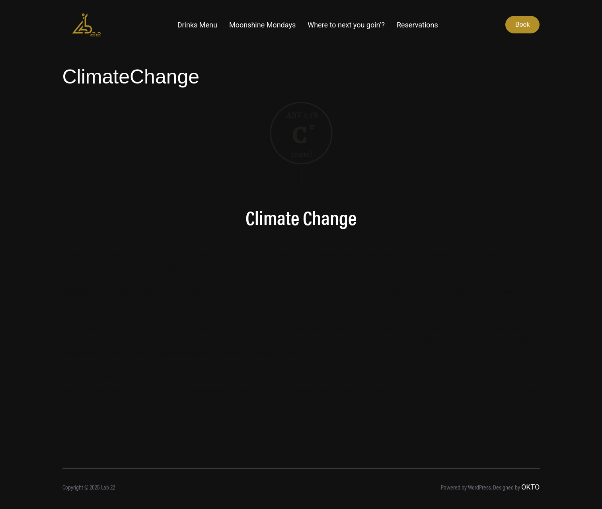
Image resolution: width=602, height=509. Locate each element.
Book (522, 24)
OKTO (530, 487)
